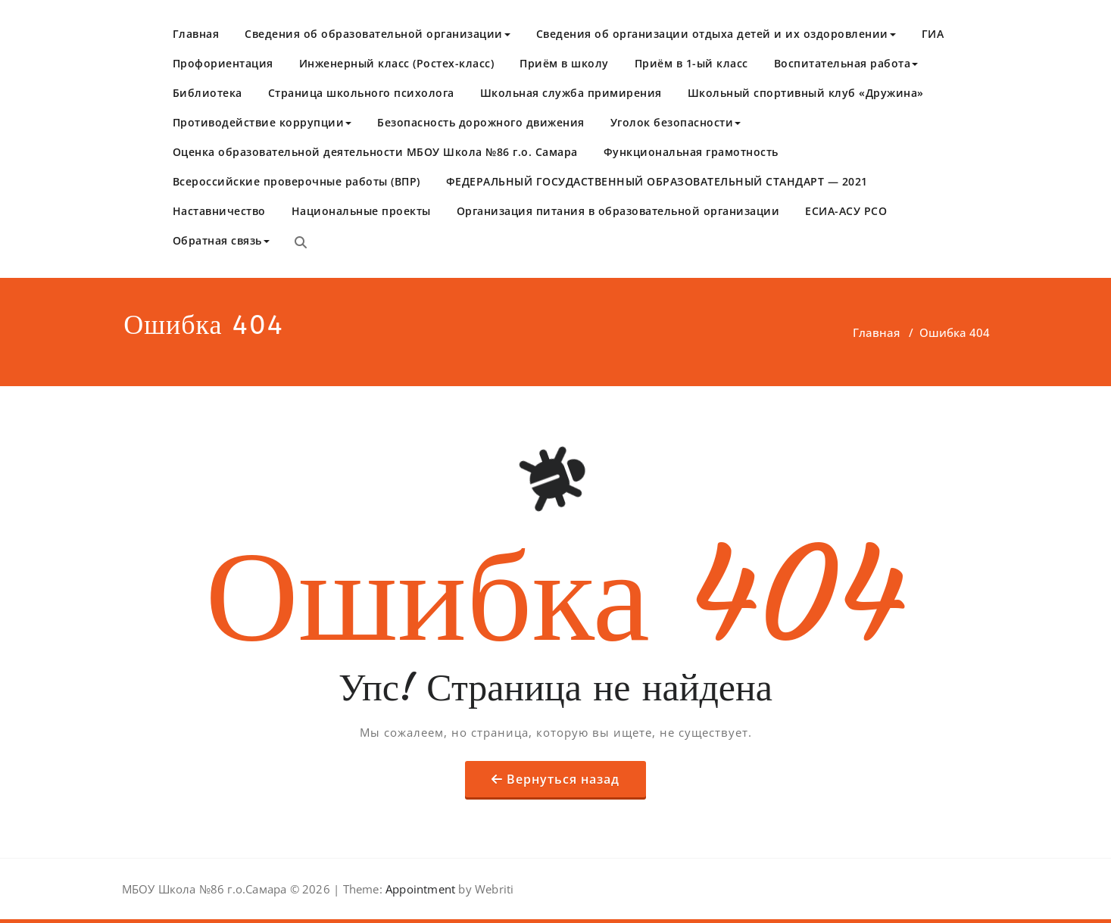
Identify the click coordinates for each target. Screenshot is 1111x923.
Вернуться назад (563, 779)
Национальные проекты (361, 211)
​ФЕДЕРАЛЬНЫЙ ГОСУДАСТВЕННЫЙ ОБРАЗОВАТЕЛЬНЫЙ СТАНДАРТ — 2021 (657, 181)
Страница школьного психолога (361, 93)
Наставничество (219, 211)
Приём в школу (564, 63)
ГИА (933, 34)
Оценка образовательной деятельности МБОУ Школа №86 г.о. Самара (375, 152)
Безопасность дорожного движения (481, 122)
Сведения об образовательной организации (377, 34)
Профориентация (223, 63)
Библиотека (207, 93)
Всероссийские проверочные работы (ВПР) (296, 181)
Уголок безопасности (675, 122)
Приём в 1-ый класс (691, 63)
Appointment (418, 888)
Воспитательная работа (846, 63)
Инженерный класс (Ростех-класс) (397, 63)
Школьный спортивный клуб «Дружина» (806, 93)
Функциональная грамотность (691, 152)
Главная (196, 34)
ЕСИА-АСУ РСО (846, 211)
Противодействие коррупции (262, 122)
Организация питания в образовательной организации (618, 211)
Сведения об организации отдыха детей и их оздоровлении (716, 34)
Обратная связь (221, 240)
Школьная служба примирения (571, 93)
